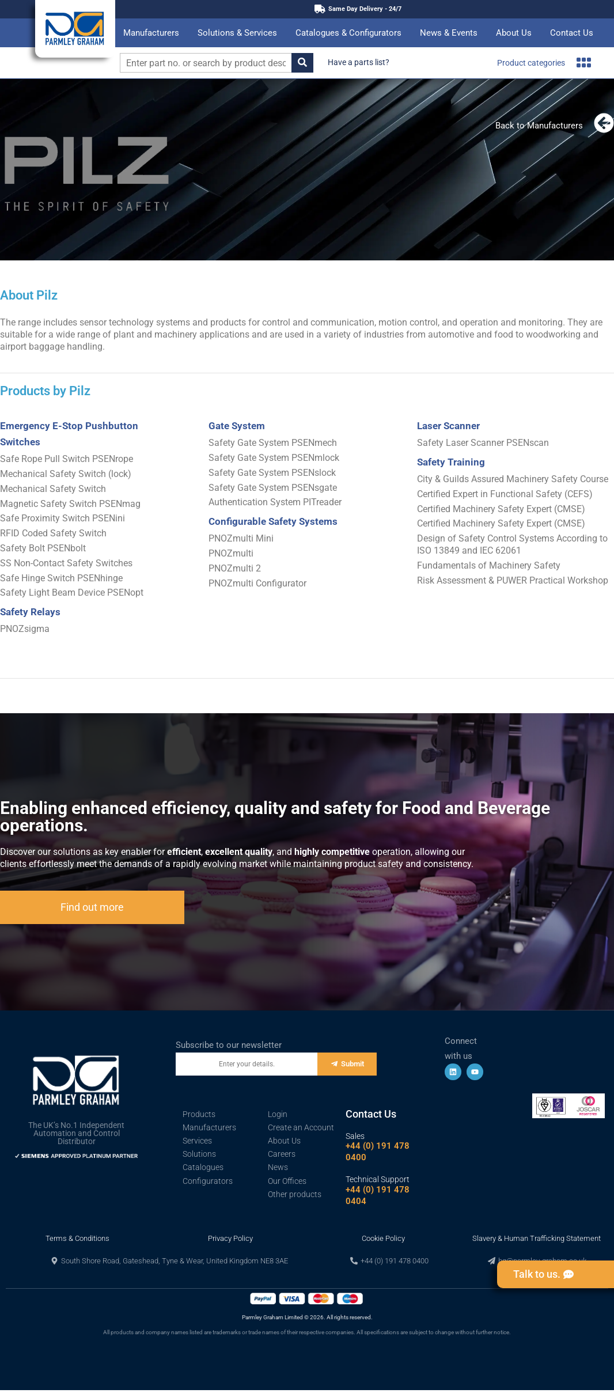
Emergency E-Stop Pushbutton (69, 425)
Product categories (544, 63)
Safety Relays (30, 612)
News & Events (448, 33)
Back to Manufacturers (539, 125)
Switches (20, 442)
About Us (514, 33)
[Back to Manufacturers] (604, 123)
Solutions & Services (237, 33)
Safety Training (451, 462)
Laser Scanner (448, 425)
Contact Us (571, 33)
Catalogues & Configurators (348, 33)
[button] (169, 1261)
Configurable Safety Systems (273, 521)
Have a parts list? (358, 62)
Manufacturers (151, 33)
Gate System (237, 425)
